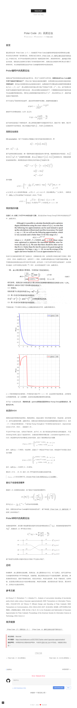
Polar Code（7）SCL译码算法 (16, 658)
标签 (31, 20)
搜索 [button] (50, 20)
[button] (3, 703)
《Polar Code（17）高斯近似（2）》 (18, 628)
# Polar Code (38, 653)
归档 (44, 20)
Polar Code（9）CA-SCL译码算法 (60, 658)
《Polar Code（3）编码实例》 (59, 508)
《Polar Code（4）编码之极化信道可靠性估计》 (47, 628)
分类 (38, 20)
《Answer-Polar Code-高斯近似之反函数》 (41, 475)
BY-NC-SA (45, 642)
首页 (26, 20)
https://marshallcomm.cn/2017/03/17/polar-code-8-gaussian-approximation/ (40, 639)
